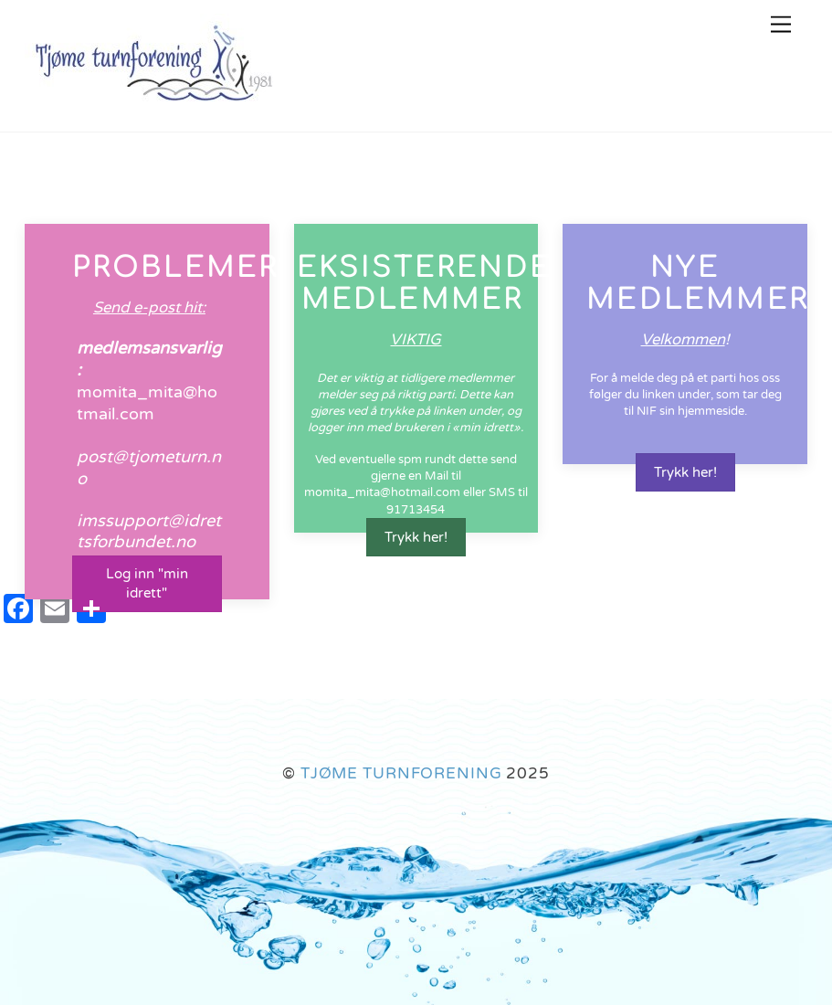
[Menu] (781, 25)
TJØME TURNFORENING (401, 773)
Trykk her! (416, 537)
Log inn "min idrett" (147, 583)
